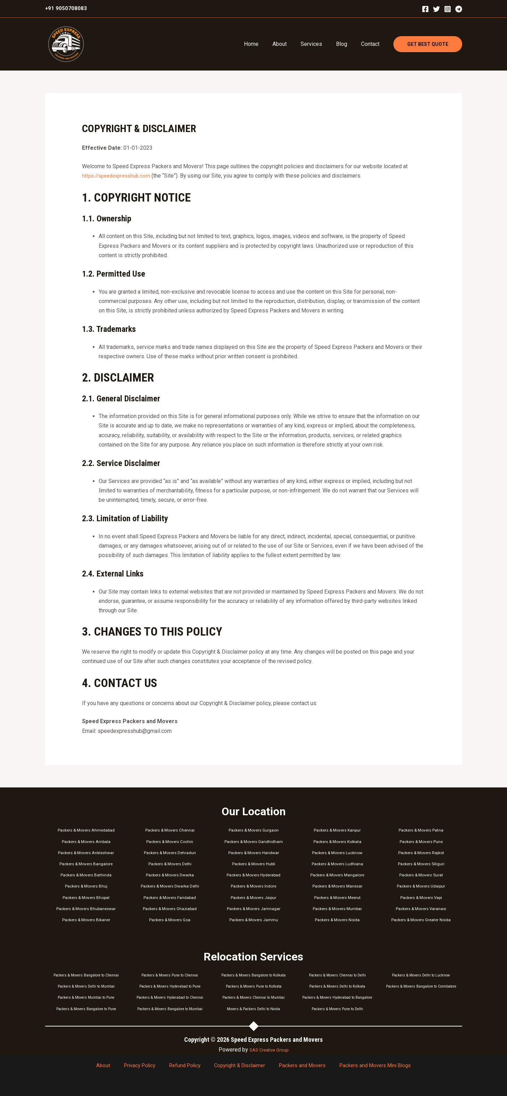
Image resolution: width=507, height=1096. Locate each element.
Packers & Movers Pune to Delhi (337, 1009)
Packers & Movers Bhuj (86, 886)
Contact (371, 44)
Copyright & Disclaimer (234, 1066)
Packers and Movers (292, 1066)
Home (263, 44)
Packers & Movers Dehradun (170, 852)
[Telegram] (458, 9)
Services (318, 44)
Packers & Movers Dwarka (170, 874)
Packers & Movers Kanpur (337, 830)
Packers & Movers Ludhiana (337, 863)
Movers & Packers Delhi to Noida (254, 1009)
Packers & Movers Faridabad (169, 897)
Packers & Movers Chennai (170, 830)
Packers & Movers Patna (421, 830)
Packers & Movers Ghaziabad (169, 908)
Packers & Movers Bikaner (86, 919)
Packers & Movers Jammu (253, 919)
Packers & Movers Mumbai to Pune (86, 997)
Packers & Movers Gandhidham (253, 841)
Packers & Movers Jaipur (253, 897)
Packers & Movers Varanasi (421, 908)
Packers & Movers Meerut (337, 897)
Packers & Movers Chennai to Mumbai (254, 997)
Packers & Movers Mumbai (337, 908)
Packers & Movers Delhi (170, 863)
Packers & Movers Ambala (86, 841)
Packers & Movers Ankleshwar (86, 852)
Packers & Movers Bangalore (86, 863)
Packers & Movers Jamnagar (253, 908)
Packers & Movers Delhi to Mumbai (86, 986)
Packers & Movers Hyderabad (253, 874)
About (289, 44)
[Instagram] (447, 9)
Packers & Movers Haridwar (253, 852)
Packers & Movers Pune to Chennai (170, 975)
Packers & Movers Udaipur (421, 886)
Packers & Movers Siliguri (421, 863)
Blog (345, 44)
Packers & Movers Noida (337, 919)
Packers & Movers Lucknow (337, 852)
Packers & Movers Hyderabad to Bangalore (337, 997)
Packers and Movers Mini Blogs (362, 1066)
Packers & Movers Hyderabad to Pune (170, 986)
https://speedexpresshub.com (119, 175)
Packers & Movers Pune (421, 841)
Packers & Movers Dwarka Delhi (170, 886)
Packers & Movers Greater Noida (421, 919)
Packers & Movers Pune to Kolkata (253, 986)
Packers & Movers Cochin (170, 841)
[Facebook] (425, 9)
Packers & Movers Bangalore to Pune (86, 1009)
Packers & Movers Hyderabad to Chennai (170, 997)
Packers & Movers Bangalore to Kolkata (253, 975)
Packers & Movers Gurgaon (254, 830)
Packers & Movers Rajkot (421, 852)
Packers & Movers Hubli (253, 863)
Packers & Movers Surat (421, 874)
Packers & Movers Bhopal (86, 897)
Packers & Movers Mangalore (337, 874)
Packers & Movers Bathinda (86, 874)
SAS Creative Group (269, 1049)
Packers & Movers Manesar (337, 886)
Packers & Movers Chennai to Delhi (337, 975)
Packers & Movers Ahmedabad (86, 830)
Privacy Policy (143, 1066)
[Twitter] (436, 9)
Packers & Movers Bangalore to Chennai (86, 975)
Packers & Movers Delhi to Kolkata (337, 986)
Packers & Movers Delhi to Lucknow (421, 975)
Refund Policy (183, 1066)
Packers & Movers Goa (170, 919)
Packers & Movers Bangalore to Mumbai (169, 1009)
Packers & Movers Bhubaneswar (86, 908)
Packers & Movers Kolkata (337, 841)
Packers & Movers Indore (253, 886)
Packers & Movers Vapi (421, 897)
